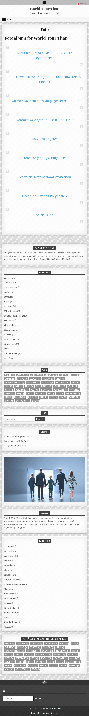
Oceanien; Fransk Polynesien (44, 196)
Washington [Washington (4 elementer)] (22, 400)
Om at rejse (10, 344)
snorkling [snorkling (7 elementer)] (20, 397)
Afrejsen (8, 278)
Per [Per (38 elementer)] (20, 393)
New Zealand (10, 339)
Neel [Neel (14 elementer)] (34, 389)
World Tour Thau (44, 8)
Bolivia (7, 292)
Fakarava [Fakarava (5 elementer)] (48, 378)
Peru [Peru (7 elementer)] (29, 393)
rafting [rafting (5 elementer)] (40, 393)
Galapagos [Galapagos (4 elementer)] (47, 382)
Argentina (9, 283)
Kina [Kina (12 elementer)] (8, 386)
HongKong (9, 330)
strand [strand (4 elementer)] (32, 397)
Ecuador (8, 306)
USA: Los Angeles (44, 139)
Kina (6, 335)
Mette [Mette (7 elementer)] (9, 389)
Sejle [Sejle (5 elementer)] (60, 393)
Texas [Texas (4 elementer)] (53, 397)
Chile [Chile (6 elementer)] (74, 375)
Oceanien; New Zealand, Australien (44, 177)
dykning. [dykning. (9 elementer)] (22, 378)
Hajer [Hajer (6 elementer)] (75, 382)
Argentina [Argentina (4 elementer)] (36, 375)
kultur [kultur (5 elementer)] (29, 386)
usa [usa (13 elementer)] (63, 397)
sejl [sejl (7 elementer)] (51, 393)
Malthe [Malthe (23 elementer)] (72, 386)
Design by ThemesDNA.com (44, 713)
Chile (6, 301)
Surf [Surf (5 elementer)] (43, 397)
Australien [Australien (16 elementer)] (51, 375)
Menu (9, 19)
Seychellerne (11, 353)
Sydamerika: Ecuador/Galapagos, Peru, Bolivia (44, 101)
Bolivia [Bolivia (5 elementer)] (64, 375)
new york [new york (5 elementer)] (46, 389)
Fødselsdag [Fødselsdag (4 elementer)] (33, 382)
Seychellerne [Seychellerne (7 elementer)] (73, 393)
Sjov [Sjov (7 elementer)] (8, 397)
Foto (44, 29)
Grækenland (10, 325)
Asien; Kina (44, 215)
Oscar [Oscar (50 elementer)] (9, 393)
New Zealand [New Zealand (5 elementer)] (60, 389)
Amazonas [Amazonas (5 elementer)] (22, 375)
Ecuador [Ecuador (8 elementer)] (35, 378)
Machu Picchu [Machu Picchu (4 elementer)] (43, 386)
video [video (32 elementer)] (9, 400)
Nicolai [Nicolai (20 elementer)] (75, 389)
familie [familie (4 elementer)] (60, 378)
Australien (9, 287)
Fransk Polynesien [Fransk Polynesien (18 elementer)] (14, 382)
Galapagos (9, 320)
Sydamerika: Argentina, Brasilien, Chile (44, 120)
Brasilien (8, 297)
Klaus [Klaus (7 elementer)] (18, 386)
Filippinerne (10, 311)
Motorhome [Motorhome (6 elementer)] (22, 389)
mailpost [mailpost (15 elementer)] (59, 386)
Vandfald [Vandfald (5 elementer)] (74, 397)
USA (6, 358)
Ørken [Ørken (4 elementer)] (36, 400)
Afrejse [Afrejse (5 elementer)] (9, 375)
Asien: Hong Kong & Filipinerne (44, 158)
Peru (6, 349)
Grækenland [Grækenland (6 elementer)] (62, 382)
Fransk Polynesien (13, 316)
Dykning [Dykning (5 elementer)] (10, 378)
